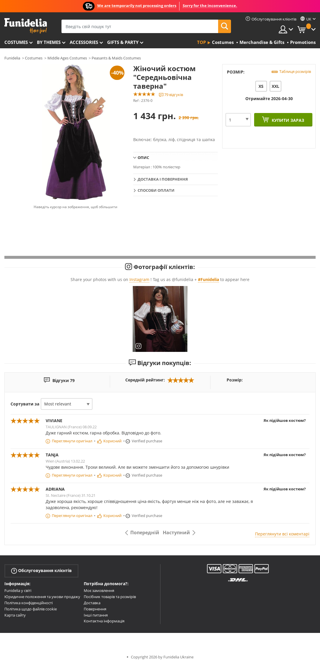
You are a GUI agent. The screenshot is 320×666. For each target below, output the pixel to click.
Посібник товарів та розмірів (110, 596)
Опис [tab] (143, 157)
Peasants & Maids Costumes (116, 58)
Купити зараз (287, 120)
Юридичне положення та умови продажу (42, 596)
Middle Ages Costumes (67, 58)
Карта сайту (15, 615)
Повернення (95, 609)
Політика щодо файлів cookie (30, 609)
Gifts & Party (122, 42)
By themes (49, 42)
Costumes (16, 42)
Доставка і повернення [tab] (163, 179)
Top (201, 42)
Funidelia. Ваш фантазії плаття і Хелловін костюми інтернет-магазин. (25, 26)
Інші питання (96, 615)
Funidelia (12, 58)
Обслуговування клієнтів (41, 571)
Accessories (84, 42)
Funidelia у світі (17, 590)
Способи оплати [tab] (156, 190)
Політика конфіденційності (28, 602)
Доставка (92, 602)
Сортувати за (25, 404)
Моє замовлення (99, 590)
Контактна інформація (104, 621)
